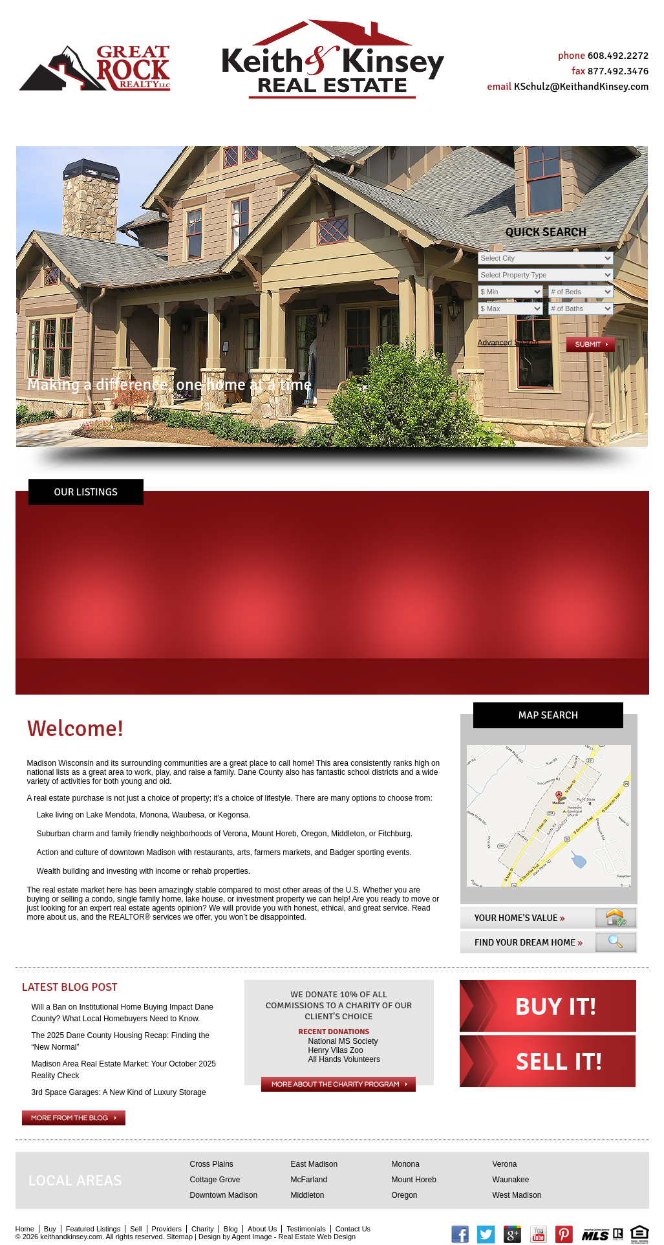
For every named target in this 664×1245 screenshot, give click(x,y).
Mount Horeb (414, 1179)
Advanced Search (508, 342)
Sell (136, 130)
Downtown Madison (224, 1195)
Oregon (405, 1195)
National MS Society (343, 1041)
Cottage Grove (215, 1179)
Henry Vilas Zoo (335, 1050)
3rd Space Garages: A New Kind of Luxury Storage (119, 1092)
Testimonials (456, 130)
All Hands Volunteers (344, 1059)
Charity (265, 130)
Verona (505, 1164)
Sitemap (180, 1236)
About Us (377, 130)
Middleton (308, 1195)
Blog (319, 130)
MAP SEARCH (549, 715)
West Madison (517, 1195)
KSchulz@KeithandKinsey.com (581, 86)
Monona (406, 1164)
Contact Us (541, 130)
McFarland (309, 1179)
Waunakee (511, 1179)
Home (49, 130)
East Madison (314, 1164)
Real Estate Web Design (317, 1236)
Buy (94, 130)
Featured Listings (93, 1229)
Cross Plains (211, 1164)
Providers (196, 130)
